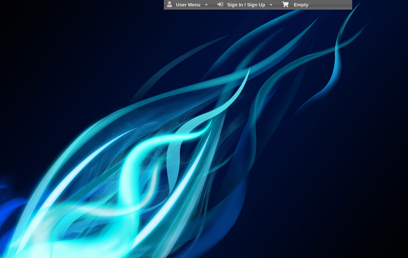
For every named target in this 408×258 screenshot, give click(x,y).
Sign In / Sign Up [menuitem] (245, 4)
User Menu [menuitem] (187, 4)
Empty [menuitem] (295, 4)
